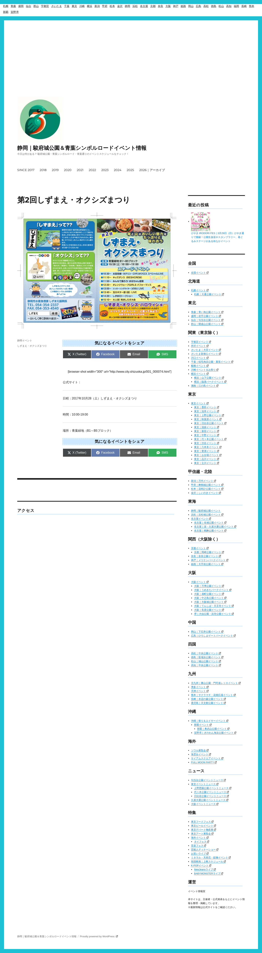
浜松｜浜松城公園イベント (207, 514)
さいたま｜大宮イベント (206, 349)
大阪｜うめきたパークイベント (212, 589)
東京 (74, 6)
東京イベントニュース (204, 784)
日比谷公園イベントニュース (211, 796)
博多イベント (199, 687)
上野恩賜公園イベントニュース (212, 788)
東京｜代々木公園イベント (210, 439)
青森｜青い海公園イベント (207, 312)
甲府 (104, 6)
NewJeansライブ (205, 869)
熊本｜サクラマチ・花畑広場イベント (213, 695)
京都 (153, 6)
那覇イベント (203, 724)
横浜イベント (199, 373)
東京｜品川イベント (206, 459)
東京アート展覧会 (202, 833)
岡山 (191, 6)
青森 (13, 6)
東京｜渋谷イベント (206, 443)
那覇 (5, 11)
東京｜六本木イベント (207, 447)
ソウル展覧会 (199, 750)
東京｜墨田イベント (206, 407)
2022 (92, 170)
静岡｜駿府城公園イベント (206, 510)
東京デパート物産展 (203, 829)
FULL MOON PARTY (204, 762)
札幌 (5, 6)
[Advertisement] (131, 47)
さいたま (56, 6)
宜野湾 (15, 11)
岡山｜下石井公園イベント (207, 631)
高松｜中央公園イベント (206, 653)
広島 (198, 6)
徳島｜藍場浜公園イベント (207, 657)
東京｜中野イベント (206, 435)
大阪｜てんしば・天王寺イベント (214, 605)
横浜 (89, 6)
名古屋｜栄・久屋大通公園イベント (215, 526)
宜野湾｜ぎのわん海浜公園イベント (215, 732)
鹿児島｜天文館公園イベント (208, 703)
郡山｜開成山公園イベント (207, 324)
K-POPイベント (201, 865)
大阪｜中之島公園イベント (210, 597)
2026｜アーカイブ (152, 170)
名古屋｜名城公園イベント (210, 522)
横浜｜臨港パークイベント (210, 381)
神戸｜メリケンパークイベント (209, 560)
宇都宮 (45, 6)
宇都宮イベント (201, 341)
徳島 (213, 6)
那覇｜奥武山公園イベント (213, 728)
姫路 (183, 6)
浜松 (135, 6)
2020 (68, 170)
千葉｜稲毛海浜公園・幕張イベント (212, 361)
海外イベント (199, 837)
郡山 (36, 6)
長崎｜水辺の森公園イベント (208, 699)
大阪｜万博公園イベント (209, 586)
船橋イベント (199, 365)
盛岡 (21, 6)
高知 (228, 6)
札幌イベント (199, 290)
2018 (43, 170)
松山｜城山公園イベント (206, 661)
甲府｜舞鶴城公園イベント (207, 484)
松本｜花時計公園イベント (207, 488)
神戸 (175, 6)
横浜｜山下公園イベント (209, 377)
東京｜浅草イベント (206, 411)
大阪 (168, 6)
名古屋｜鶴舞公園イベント (210, 530)
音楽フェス (198, 845)
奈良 (160, 6)
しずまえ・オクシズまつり (32, 345)
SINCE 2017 (25, 170)
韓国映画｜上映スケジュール (208, 861)
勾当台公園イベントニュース (208, 780)
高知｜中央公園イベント (206, 665)
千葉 (66, 6)
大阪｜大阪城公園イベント (210, 601)
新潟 (97, 6)
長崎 (244, 6)
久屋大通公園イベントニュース (209, 800)
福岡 (236, 6)
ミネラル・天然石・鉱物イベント (211, 857)
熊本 (251, 6)
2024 (117, 170)
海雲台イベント (201, 754)
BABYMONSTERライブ (208, 873)
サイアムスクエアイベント (207, 758)
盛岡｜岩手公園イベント (206, 316)
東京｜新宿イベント (206, 431)
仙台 (28, 6)
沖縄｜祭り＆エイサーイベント (209, 720)
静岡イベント (24, 340)
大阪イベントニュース (204, 804)
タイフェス (201, 841)
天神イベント (199, 691)
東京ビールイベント (203, 825)
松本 (112, 6)
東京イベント (199, 403)
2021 (80, 170)
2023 (105, 170)
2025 (130, 170)
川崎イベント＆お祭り (204, 369)
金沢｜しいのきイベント (206, 492)
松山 (221, 6)
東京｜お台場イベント (207, 455)
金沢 (120, 6)
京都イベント (199, 548)
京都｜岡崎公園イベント (209, 552)
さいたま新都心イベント (206, 353)
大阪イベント (199, 582)
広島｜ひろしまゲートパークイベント (213, 635)
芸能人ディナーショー (204, 849)
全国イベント (199, 272)
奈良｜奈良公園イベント (206, 556)
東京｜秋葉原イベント (207, 419)
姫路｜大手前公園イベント (207, 564)
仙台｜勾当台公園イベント (207, 320)
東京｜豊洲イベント (206, 451)
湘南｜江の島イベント (204, 385)
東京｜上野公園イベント (209, 415)
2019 (55, 170)
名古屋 (144, 6)
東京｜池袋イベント (206, 427)
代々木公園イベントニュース (211, 792)
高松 (206, 6)
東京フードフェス (202, 821)
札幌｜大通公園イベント (209, 294)
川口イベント (199, 357)
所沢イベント (199, 345)
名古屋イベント (201, 518)
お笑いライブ (199, 853)
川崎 (82, 6)
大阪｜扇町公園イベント (209, 593)
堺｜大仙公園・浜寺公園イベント (214, 613)
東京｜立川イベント (206, 463)
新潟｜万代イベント (203, 480)
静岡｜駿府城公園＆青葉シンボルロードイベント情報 (81, 148)
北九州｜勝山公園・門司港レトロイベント (216, 683)
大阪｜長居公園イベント (209, 609)
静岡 (127, 6)
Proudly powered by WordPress (99, 936)
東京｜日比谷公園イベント (210, 423)
